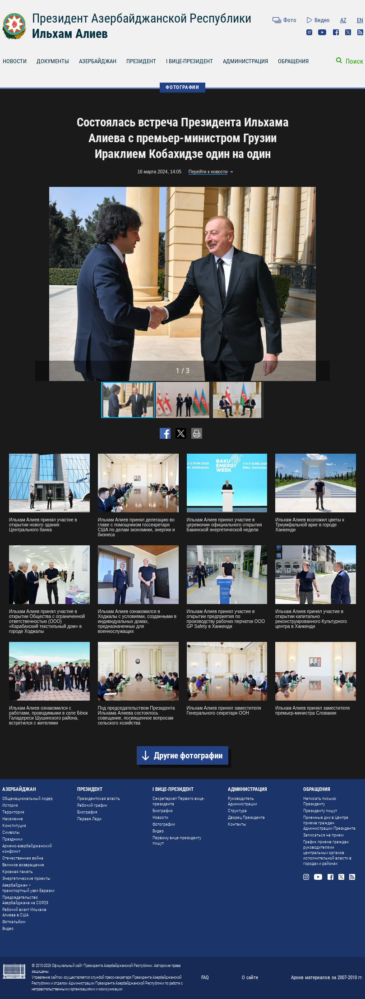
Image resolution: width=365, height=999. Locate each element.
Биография (87, 811)
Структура (237, 810)
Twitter (348, 32)
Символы (11, 832)
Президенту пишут (320, 810)
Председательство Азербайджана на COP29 (25, 900)
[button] (321, 284)
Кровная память (17, 871)
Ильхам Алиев (70, 33)
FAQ (205, 977)
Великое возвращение (23, 864)
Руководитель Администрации (242, 801)
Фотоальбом (13, 921)
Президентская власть (98, 798)
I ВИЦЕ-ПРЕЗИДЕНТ (189, 61)
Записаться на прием (323, 834)
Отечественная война (22, 857)
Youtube (322, 32)
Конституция (14, 825)
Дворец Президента (246, 817)
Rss (360, 32)
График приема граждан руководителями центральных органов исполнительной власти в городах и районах (327, 852)
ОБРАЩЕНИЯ (293, 61)
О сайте (250, 977)
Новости (160, 817)
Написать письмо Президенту (319, 801)
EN (360, 20)
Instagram (309, 32)
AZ (343, 20)
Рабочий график (92, 805)
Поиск (354, 61)
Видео (322, 20)
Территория (13, 811)
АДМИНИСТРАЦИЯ (245, 61)
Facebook (336, 32)
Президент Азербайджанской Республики (141, 18)
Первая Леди (89, 818)
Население (12, 818)
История (10, 805)
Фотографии (163, 824)
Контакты (237, 824)
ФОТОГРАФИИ (182, 87)
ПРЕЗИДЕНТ (141, 61)
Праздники (12, 838)
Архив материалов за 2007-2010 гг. (327, 977)
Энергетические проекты (26, 878)
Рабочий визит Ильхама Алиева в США (24, 912)
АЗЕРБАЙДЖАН (97, 61)
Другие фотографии (188, 755)
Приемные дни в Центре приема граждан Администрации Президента (329, 823)
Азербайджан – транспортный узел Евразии (28, 888)
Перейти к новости (208, 171)
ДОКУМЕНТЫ (53, 61)
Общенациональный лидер (27, 798)
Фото (289, 20)
